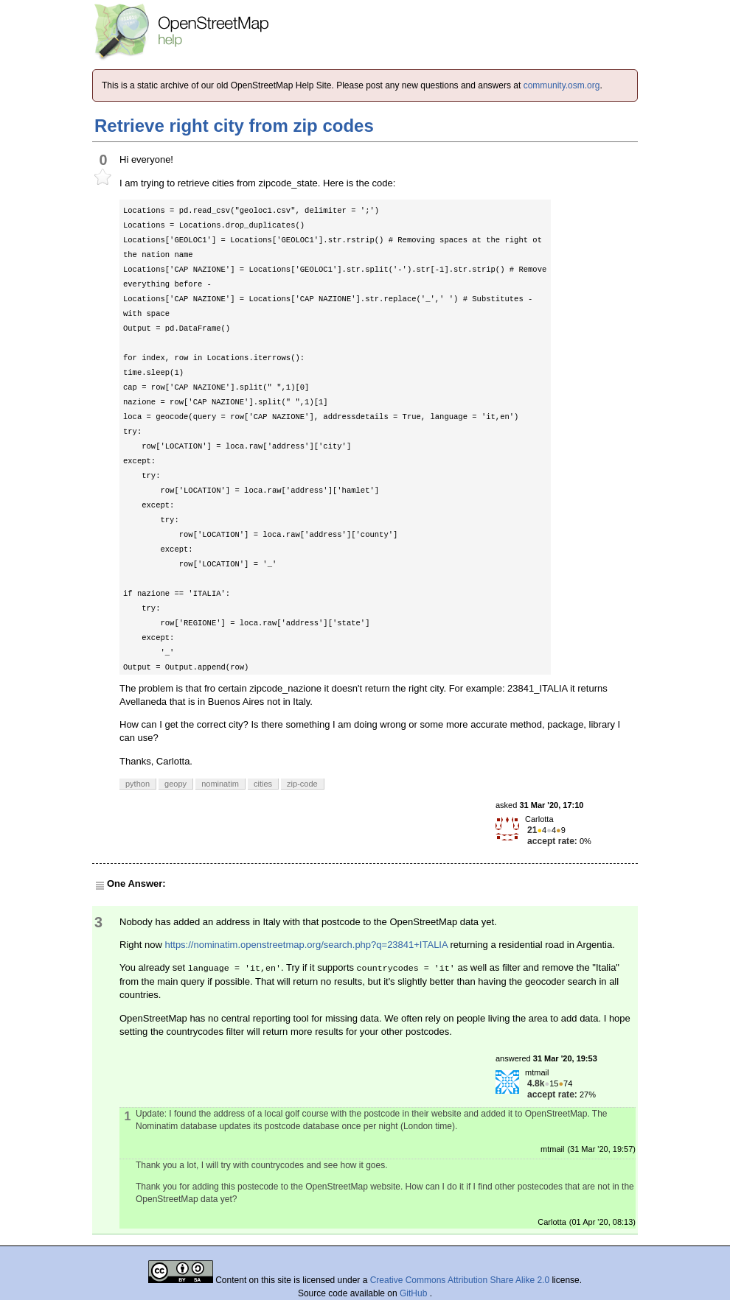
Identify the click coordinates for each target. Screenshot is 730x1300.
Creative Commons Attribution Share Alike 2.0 (459, 1280)
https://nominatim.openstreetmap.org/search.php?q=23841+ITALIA (306, 944)
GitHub (415, 1293)
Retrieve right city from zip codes (234, 126)
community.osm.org (562, 85)
